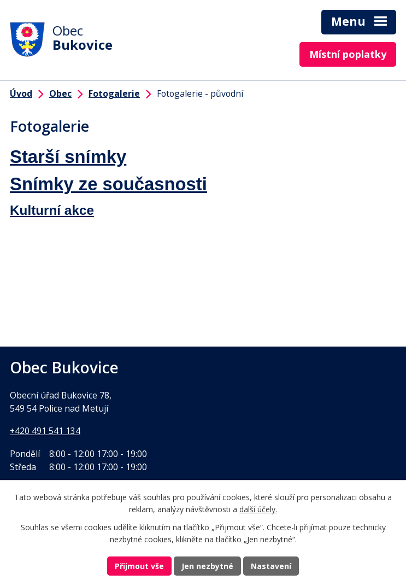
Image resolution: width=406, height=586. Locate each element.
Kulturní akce (52, 210)
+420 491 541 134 (45, 431)
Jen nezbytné (207, 566)
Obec (60, 93)
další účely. (258, 510)
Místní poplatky (347, 54)
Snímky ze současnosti (108, 184)
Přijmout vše (139, 566)
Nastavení (271, 566)
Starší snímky (68, 156)
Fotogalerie (114, 93)
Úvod (21, 93)
